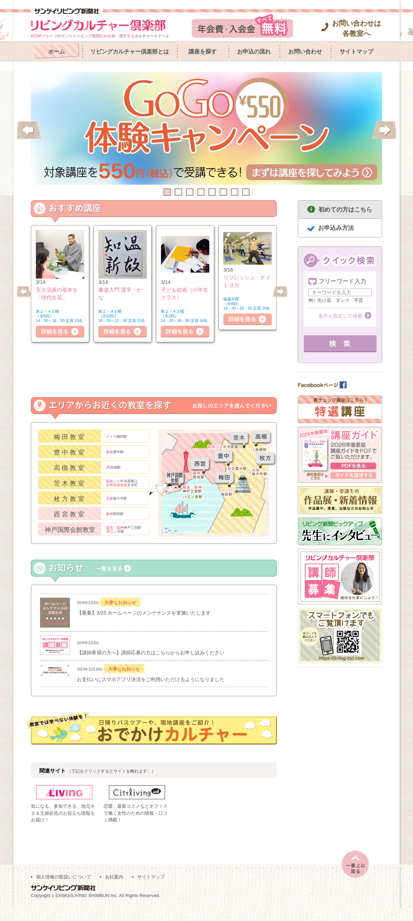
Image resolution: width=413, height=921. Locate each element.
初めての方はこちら (345, 209)
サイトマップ (356, 52)
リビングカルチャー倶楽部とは (129, 52)
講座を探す (203, 52)
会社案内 (114, 890)
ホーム (56, 52)
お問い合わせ (305, 52)
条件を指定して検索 (340, 316)
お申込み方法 (336, 227)
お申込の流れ (254, 52)
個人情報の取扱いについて (63, 890)
